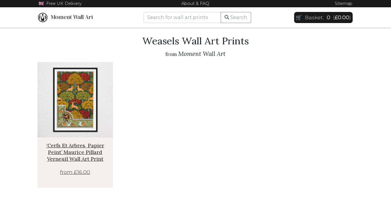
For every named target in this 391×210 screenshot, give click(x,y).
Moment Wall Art (65, 17)
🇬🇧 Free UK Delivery (60, 3)
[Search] (182, 17)
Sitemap (343, 3)
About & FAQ (195, 3)
